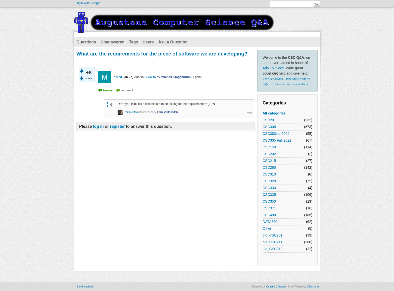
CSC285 (269, 167)
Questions (86, 42)
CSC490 (269, 215)
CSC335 (269, 195)
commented (131, 112)
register (117, 126)
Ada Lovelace (273, 68)
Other (267, 228)
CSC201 (269, 120)
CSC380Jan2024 (276, 134)
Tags (133, 42)
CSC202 (269, 154)
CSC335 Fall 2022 (277, 140)
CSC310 (269, 174)
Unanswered (112, 42)
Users (148, 42)
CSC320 (269, 181)
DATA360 (270, 222)
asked (118, 77)
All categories (274, 113)
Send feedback (85, 286)
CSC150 (269, 147)
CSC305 (269, 127)
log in (98, 126)
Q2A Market (313, 286)
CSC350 (269, 201)
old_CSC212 (272, 249)
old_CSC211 (272, 242)
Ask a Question (172, 42)
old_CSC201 (272, 235)
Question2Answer (276, 286)
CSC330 (269, 188)
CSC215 (269, 161)
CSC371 (269, 208)
